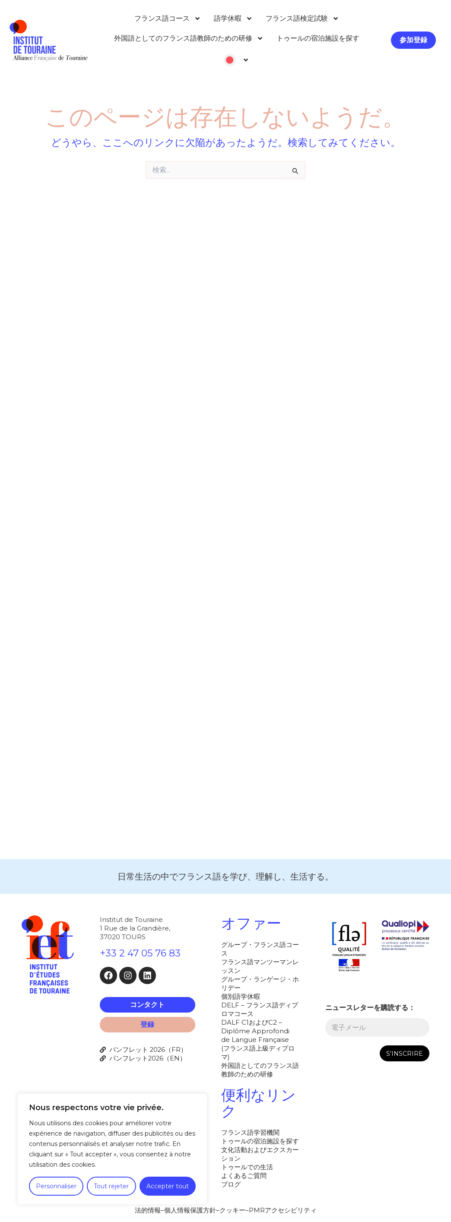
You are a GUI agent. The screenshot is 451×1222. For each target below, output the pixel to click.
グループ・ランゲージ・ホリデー (260, 983)
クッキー (232, 1210)
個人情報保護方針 (190, 1210)
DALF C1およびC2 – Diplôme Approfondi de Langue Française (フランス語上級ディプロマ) (258, 1039)
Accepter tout (167, 1186)
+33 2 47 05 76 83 (140, 953)
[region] (112, 1149)
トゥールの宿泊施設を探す (317, 38)
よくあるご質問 (244, 1175)
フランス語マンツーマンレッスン (260, 966)
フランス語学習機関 (250, 1132)
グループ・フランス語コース (260, 948)
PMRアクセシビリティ (283, 1210)
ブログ (231, 1184)
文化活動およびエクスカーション (260, 1154)
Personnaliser (56, 1186)
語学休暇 (233, 18)
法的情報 (148, 1210)
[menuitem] (236, 60)
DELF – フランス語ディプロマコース (259, 1009)
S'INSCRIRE (404, 1053)
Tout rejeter (111, 1186)
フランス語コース (167, 18)
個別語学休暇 (240, 996)
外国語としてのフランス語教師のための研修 (189, 38)
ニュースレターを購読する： (370, 1008)
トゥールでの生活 (247, 1167)
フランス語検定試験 (302, 18)
